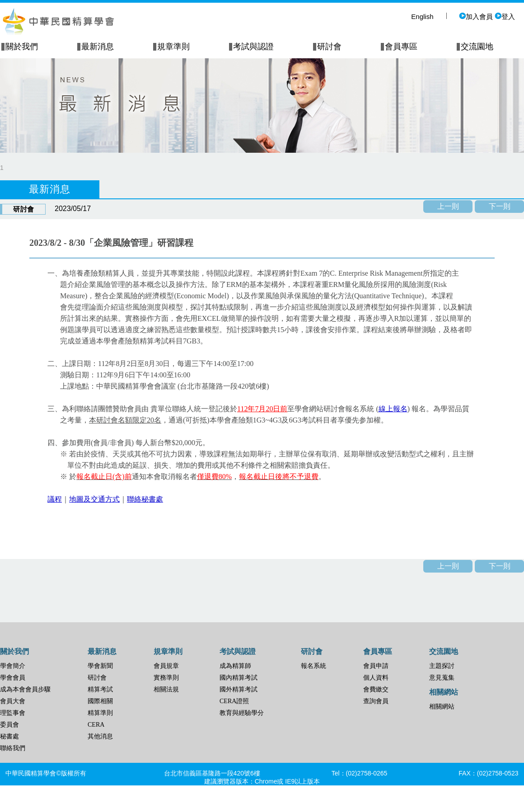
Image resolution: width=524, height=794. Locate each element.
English (422, 16)
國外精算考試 (238, 689)
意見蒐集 (441, 677)
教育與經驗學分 (242, 712)
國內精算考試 (238, 677)
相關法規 (166, 689)
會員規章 (166, 665)
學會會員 (12, 677)
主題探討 (441, 665)
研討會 (97, 677)
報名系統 (313, 665)
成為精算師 (235, 665)
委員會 (9, 724)
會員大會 (12, 701)
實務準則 (166, 677)
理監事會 (12, 712)
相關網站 (441, 706)
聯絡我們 (12, 748)
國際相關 (100, 701)
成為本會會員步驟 (25, 689)
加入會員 (476, 16)
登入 (505, 16)
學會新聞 (100, 665)
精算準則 (100, 712)
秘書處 (9, 736)
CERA (96, 724)
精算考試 (100, 689)
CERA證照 (234, 701)
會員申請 (375, 665)
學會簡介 (12, 665)
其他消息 (100, 736)
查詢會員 (375, 701)
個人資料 (375, 677)
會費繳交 (375, 689)
